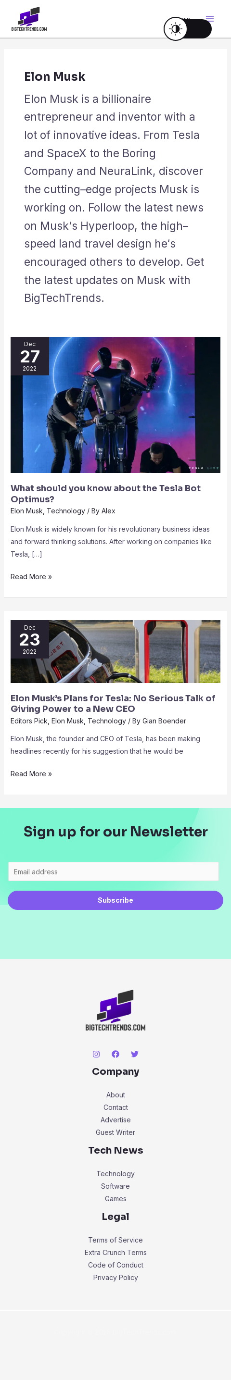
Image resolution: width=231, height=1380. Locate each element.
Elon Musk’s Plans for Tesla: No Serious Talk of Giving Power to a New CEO (113, 703)
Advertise (116, 1120)
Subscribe (115, 900)
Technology (66, 511)
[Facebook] (115, 1054)
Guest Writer (115, 1132)
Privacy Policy (115, 1277)
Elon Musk (27, 511)
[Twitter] (135, 1054)
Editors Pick (29, 721)
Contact (115, 1107)
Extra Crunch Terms (116, 1252)
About (115, 1095)
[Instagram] (96, 1054)
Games (116, 1198)
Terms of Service (115, 1240)
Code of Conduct (115, 1265)
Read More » (31, 576)
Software (115, 1186)
